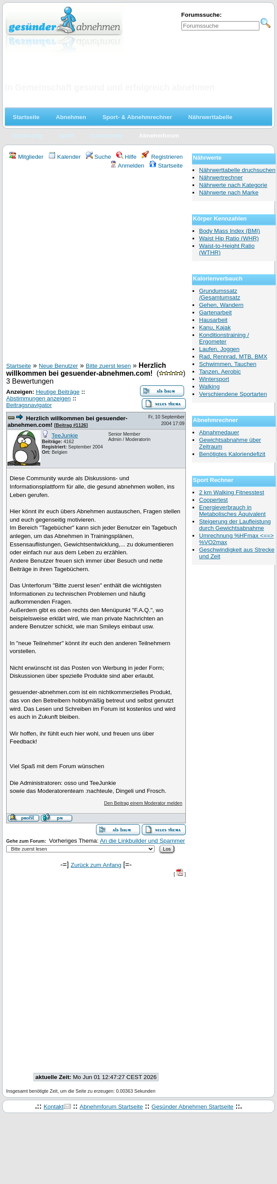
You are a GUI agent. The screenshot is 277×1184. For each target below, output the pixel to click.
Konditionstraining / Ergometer (224, 338)
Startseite (166, 165)
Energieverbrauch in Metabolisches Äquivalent (232, 510)
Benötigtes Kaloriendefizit (232, 454)
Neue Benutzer (58, 365)
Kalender (64, 156)
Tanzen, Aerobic (220, 371)
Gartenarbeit (215, 312)
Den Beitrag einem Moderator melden (143, 803)
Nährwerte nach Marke (229, 192)
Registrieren (162, 156)
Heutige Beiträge (57, 391)
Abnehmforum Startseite (111, 1106)
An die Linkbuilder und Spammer (142, 840)
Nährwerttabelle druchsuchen (237, 170)
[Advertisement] (93, 267)
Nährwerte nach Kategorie (233, 185)
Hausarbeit (213, 320)
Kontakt (53, 1106)
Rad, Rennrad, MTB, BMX (233, 356)
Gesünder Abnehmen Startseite (192, 1106)
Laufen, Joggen (219, 349)
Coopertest (213, 500)
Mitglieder (26, 156)
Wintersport (214, 379)
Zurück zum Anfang (96, 865)
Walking (209, 386)
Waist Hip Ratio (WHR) (229, 238)
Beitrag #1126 (70, 425)
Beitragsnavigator (29, 405)
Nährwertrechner (221, 177)
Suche (98, 156)
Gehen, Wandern (221, 305)
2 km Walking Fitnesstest (231, 492)
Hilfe (126, 156)
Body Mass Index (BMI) (229, 231)
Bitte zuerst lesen (108, 365)
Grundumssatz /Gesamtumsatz (219, 294)
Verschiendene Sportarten (233, 394)
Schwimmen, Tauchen (227, 364)
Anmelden (127, 165)
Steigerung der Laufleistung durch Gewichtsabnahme (235, 524)
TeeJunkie (65, 435)
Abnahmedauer (219, 432)
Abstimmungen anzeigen (38, 398)
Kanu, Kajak (215, 327)
